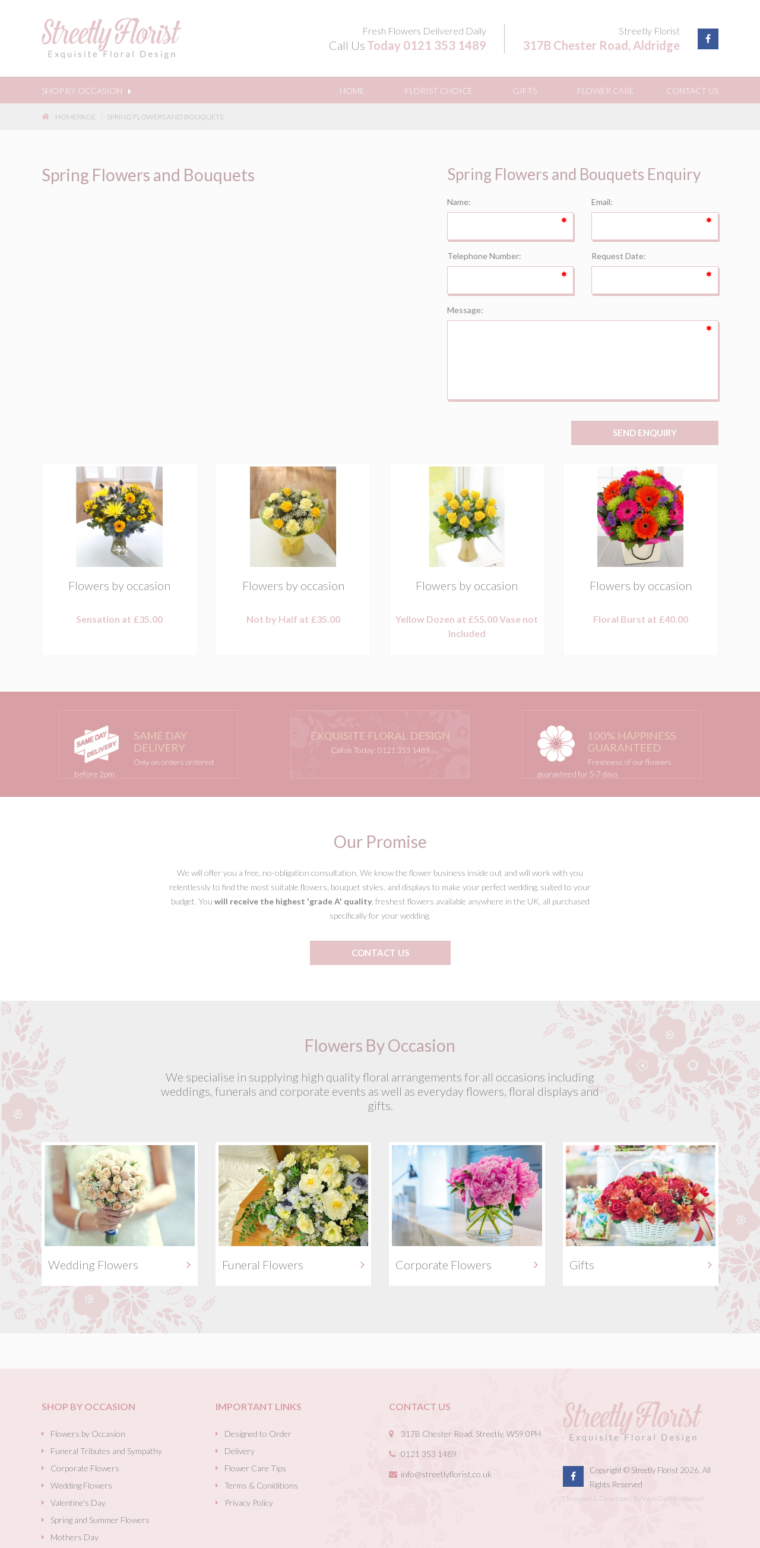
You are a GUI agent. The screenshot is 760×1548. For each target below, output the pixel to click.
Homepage (69, 116)
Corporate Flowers (84, 1468)
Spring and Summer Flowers (100, 1520)
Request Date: (618, 256)
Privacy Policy (248, 1502)
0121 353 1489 (444, 45)
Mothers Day (74, 1537)
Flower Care (605, 91)
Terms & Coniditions (261, 1485)
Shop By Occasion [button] (86, 91)
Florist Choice (439, 91)
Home (352, 91)
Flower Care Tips (255, 1468)
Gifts (525, 91)
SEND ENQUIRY (645, 432)
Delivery (239, 1451)
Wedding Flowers (81, 1485)
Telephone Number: (484, 256)
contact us (380, 952)
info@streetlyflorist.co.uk (446, 1474)
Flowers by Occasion (87, 1434)
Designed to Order (258, 1434)
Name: (459, 202)
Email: (602, 202)
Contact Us (692, 91)
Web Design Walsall (673, 1498)
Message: (465, 310)
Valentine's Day (78, 1502)
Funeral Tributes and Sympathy (106, 1451)
